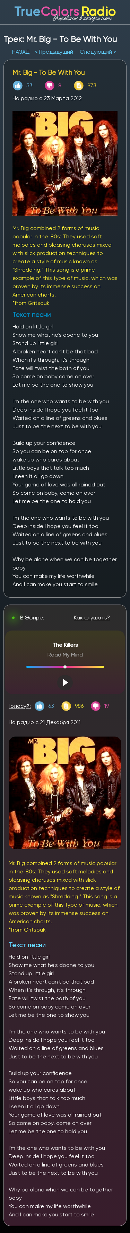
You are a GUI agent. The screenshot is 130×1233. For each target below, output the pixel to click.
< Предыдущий (54, 52)
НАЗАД (21, 52)
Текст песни (27, 945)
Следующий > (98, 52)
